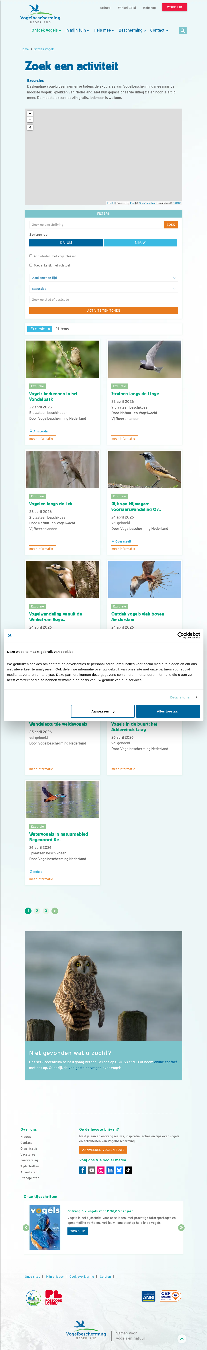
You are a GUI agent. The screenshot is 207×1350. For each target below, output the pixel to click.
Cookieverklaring (81, 1276)
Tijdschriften (29, 1166)
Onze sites (32, 1276)
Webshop (149, 8)
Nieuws (25, 1136)
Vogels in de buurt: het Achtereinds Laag (134, 726)
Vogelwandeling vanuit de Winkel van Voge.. (55, 616)
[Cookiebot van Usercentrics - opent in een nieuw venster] (180, 635)
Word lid (77, 1231)
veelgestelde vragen (85, 1068)
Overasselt (121, 541)
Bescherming (130, 30)
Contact (157, 30)
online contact (165, 1062)
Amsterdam (39, 431)
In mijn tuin (75, 30)
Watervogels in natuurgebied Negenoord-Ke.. (58, 836)
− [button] (30, 119)
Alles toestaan (168, 711)
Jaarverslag (29, 1160)
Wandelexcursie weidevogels (58, 724)
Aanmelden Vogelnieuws (103, 1150)
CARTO (177, 203)
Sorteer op (38, 234)
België (35, 872)
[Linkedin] (110, 1170)
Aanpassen (102, 711)
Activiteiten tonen (103, 310)
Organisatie (28, 1148)
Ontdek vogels (45, 30)
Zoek (171, 224)
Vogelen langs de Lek (51, 504)
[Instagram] (100, 1170)
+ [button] (30, 113)
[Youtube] (91, 1170)
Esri (132, 203)
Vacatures (27, 1154)
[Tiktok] (128, 1170)
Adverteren (28, 1172)
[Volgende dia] (181, 1241)
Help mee (102, 30)
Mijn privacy (55, 1276)
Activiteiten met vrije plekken (53, 256)
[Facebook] (82, 1170)
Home (24, 49)
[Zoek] (183, 31)
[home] (40, 14)
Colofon (105, 1276)
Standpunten (29, 1178)
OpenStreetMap (147, 203)
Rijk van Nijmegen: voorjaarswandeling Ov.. (136, 506)
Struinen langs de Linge (135, 393)
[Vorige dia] (26, 1241)
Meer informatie (41, 438)
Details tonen (180, 697)
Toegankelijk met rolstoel (49, 265)
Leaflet (111, 203)
